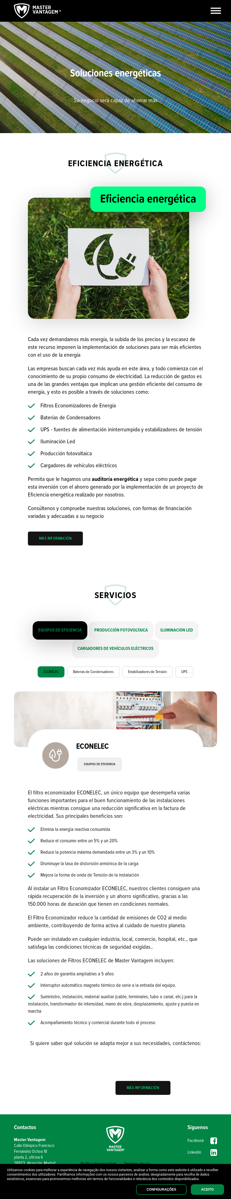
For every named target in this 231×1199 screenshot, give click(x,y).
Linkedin (202, 1152)
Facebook (202, 1141)
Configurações (161, 1189)
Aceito (207, 1189)
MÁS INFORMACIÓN (55, 538)
